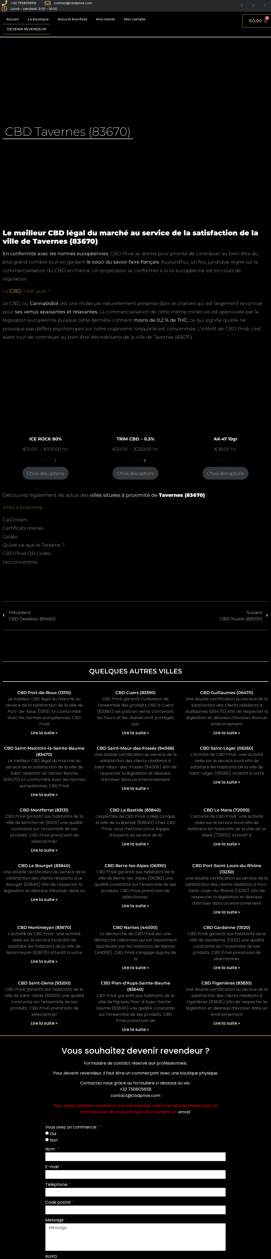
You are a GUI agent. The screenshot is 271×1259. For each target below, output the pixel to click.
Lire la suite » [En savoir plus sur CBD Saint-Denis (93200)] (44, 1023)
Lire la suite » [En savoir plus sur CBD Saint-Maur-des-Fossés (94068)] (135, 788)
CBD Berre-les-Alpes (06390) (135, 865)
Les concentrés (20, 562)
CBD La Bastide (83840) (135, 810)
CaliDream (15, 520)
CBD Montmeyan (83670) (44, 927)
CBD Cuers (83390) (135, 692)
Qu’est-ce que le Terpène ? (34, 545)
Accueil (12, 19)
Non (54, 1140)
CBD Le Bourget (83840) (44, 865)
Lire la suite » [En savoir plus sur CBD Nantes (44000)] (135, 968)
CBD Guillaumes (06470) (226, 692)
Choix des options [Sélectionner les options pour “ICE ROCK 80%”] (45, 473)
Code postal (58, 1202)
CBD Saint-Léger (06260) (226, 748)
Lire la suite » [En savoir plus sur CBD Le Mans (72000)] (226, 844)
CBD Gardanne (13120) (226, 927)
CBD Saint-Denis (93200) (44, 983)
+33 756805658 (135, 1089)
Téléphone (57, 1185)
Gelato (10, 537)
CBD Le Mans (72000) (227, 810)
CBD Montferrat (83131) (44, 810)
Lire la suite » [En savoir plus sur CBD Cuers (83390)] (135, 733)
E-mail (52, 1167)
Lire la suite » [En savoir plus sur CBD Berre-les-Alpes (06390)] (135, 906)
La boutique (38, 19)
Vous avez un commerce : (72, 1127)
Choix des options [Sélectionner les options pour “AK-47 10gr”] (225, 473)
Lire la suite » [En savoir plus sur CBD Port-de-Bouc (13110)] (44, 733)
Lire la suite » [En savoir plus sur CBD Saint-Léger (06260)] (226, 782)
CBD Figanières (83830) (226, 983)
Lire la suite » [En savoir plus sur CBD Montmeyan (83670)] (44, 961)
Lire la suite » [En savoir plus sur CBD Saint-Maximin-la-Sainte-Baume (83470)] (44, 795)
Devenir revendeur (26, 29)
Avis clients (105, 19)
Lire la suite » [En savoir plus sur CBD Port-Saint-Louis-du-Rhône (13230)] (226, 912)
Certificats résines (23, 528)
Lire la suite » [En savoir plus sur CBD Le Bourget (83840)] (44, 900)
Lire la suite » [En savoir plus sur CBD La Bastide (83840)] (135, 844)
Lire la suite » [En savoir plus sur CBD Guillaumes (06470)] (226, 733)
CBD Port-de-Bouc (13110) (44, 692)
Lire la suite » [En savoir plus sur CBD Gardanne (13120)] (226, 968)
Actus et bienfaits (72, 19)
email (184, 1112)
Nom (50, 1149)
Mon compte (134, 19)
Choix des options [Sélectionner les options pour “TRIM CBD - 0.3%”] (135, 473)
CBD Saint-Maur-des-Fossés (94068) (135, 748)
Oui (53, 1134)
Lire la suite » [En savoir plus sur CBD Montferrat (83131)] (44, 850)
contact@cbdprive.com (135, 1096)
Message (55, 1220)
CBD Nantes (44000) (135, 927)
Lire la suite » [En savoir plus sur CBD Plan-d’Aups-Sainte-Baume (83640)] (135, 1030)
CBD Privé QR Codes (27, 553)
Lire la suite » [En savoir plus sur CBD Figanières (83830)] (226, 1023)
